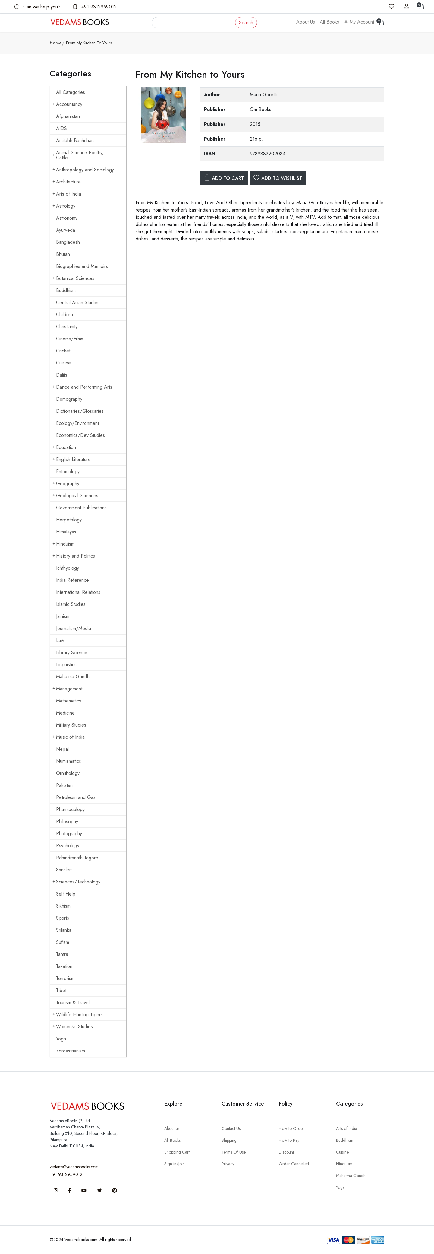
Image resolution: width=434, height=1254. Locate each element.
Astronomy (66, 218)
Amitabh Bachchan (75, 140)
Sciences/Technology (76, 881)
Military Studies (71, 724)
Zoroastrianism (70, 1050)
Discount (286, 1152)
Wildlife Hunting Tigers (77, 1014)
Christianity (66, 326)
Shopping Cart (177, 1152)
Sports (62, 918)
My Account (359, 21)
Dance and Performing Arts (82, 387)
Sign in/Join (174, 1164)
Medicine (65, 712)
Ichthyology (67, 568)
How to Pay (289, 1140)
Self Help (65, 893)
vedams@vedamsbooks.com (74, 1167)
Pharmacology (70, 809)
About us (171, 1128)
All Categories (70, 92)
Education (64, 447)
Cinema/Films (69, 338)
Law (60, 640)
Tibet (61, 990)
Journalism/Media (73, 628)
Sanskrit (63, 869)
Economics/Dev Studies (80, 435)
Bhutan (63, 254)
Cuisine (63, 362)
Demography (69, 399)
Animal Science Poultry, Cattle (78, 155)
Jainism (62, 616)
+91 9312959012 (95, 6)
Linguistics (66, 664)
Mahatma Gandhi (73, 676)
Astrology (63, 205)
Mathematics (68, 700)
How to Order (291, 1128)
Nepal (62, 749)
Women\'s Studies (72, 1026)
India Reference (72, 580)
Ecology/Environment (77, 423)
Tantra (62, 954)
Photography (69, 833)
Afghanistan (68, 116)
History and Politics (73, 555)
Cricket (63, 350)
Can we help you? (37, 6)
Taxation (64, 966)
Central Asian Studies (77, 302)
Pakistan (64, 785)
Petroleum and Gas (76, 797)
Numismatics (68, 761)
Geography (65, 483)
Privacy (228, 1164)
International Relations (78, 592)
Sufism (62, 942)
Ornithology (68, 773)
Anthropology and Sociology (83, 169)
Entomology (68, 471)
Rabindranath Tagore (77, 857)
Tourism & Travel (73, 1002)
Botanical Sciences (73, 278)
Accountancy (67, 104)
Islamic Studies (71, 604)
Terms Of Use (234, 1152)
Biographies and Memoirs (82, 266)
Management (67, 688)
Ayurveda (65, 230)
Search (246, 22)
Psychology (67, 845)
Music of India (68, 737)
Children (64, 314)
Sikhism (63, 905)
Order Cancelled (294, 1164)
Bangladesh (68, 242)
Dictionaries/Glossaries (80, 411)
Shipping (229, 1140)
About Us (305, 21)
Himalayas (66, 531)
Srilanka (63, 930)
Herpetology (69, 519)
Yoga (61, 1038)
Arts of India (66, 193)
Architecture (66, 181)
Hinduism (63, 543)
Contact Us (231, 1128)
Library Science (71, 652)
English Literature (71, 459)
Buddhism (66, 290)
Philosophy (67, 821)
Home (55, 43)
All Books (329, 21)
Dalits (61, 374)
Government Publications (81, 507)
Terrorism (65, 978)
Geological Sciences (75, 495)
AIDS (61, 128)
